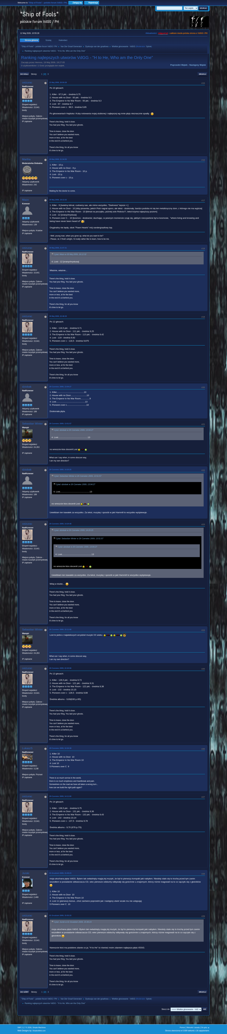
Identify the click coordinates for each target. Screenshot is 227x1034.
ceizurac (27, 82)
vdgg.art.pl (163, 33)
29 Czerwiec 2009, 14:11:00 (60, 796)
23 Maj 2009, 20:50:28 (58, 82)
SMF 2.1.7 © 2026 (24, 1027)
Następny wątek (197, 65)
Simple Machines (39, 1027)
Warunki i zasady (193, 1027)
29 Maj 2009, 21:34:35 (58, 159)
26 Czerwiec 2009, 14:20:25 (60, 470)
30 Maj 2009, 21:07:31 (58, 248)
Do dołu (24, 74)
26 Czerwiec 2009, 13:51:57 (60, 423)
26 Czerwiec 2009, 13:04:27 (60, 387)
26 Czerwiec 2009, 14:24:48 (60, 524)
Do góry (24, 992)
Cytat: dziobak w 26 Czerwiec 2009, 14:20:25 (73, 530)
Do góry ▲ (205, 1027)
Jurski (25, 873)
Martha (26, 159)
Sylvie (148, 46)
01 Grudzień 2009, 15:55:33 (60, 915)
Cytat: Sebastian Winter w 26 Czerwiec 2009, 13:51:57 (77, 476)
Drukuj (202, 74)
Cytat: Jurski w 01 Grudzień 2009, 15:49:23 (73, 922)
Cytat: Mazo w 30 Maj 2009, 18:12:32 (70, 254)
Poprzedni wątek (178, 65)
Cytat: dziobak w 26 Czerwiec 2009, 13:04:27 (73, 430)
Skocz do (165, 1009)
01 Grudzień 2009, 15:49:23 (60, 873)
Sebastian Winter (32, 423)
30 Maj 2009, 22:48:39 (58, 316)
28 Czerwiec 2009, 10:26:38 (60, 748)
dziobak (27, 386)
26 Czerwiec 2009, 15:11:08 (60, 629)
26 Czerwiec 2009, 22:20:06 (60, 668)
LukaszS (27, 748)
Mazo (25, 199)
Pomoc (182, 1027)
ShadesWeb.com (39, 1031)
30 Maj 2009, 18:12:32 (58, 200)
